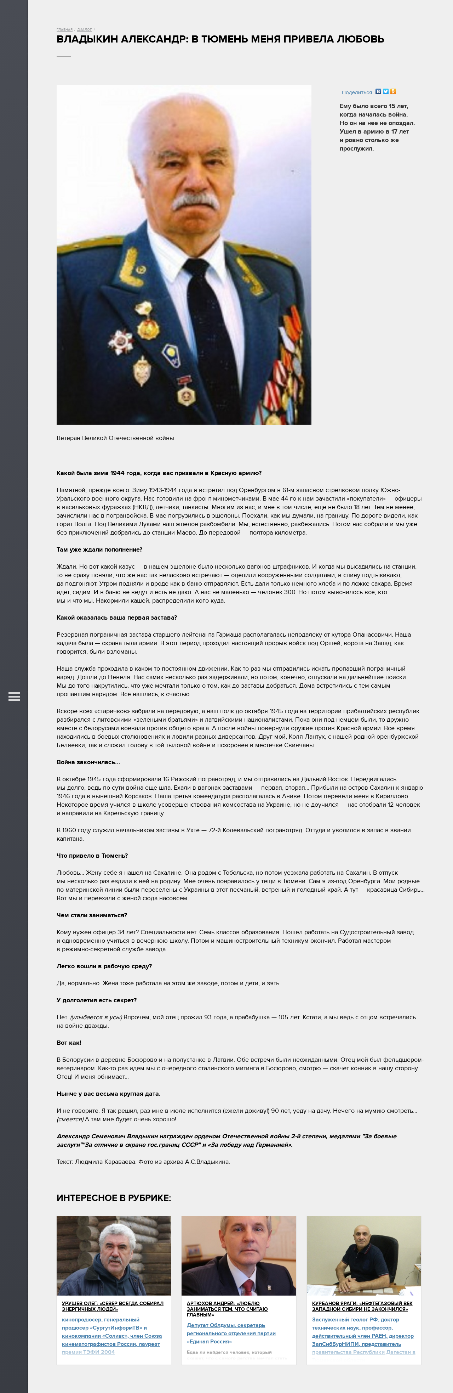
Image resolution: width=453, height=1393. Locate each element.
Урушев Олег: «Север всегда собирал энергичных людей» (113, 1306)
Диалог (84, 30)
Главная (65, 30)
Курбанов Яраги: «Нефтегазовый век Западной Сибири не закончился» (362, 1306)
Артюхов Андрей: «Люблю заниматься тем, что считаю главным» (227, 1309)
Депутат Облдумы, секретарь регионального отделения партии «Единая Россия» (231, 1333)
